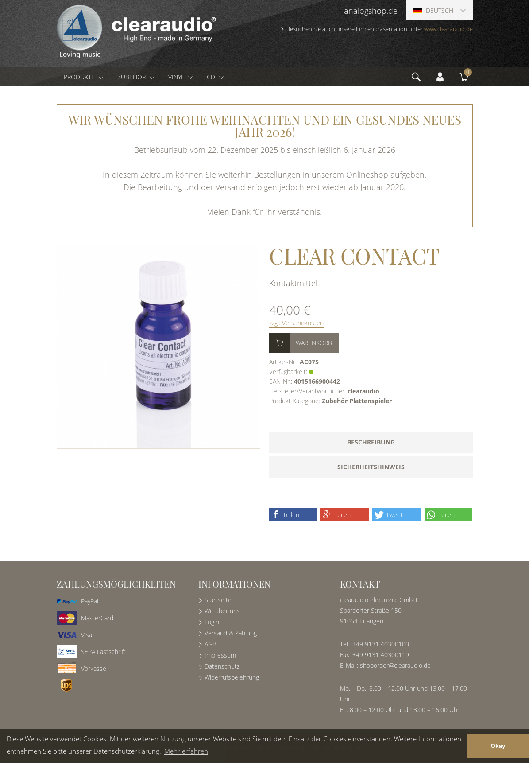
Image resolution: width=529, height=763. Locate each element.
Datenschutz (222, 666)
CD (212, 77)
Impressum (220, 655)
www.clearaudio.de (448, 29)
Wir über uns (222, 611)
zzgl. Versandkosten (296, 323)
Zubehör (132, 77)
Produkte (80, 77)
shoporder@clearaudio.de (395, 665)
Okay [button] (497, 746)
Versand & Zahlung (231, 633)
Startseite (218, 600)
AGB (210, 644)
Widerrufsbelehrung (232, 677)
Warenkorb (314, 343)
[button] (293, 514)
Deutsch (433, 10)
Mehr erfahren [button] (186, 751)
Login (212, 622)
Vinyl (177, 77)
